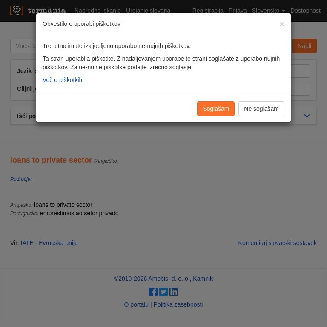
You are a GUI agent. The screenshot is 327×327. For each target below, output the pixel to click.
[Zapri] (281, 24)
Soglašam (216, 108)
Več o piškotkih (62, 79)
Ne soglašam (261, 108)
